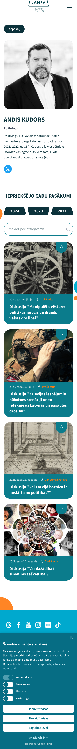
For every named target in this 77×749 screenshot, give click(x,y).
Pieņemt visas (38, 709)
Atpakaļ (14, 29)
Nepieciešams (23, 677)
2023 (38, 211)
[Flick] (48, 625)
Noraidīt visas (38, 718)
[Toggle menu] (70, 7)
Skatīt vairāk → (38, 738)
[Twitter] (8, 169)
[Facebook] (18, 625)
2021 (62, 211)
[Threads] (9, 625)
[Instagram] (38, 625)
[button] (71, 637)
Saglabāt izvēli (39, 728)
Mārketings (22, 698)
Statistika (21, 691)
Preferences (22, 684)
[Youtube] (28, 625)
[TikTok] (58, 625)
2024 (14, 211)
